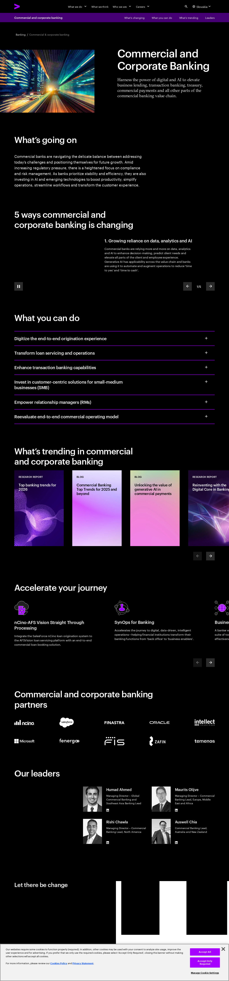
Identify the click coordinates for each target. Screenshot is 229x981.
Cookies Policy (58, 963)
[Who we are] (122, 6)
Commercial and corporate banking (38, 17)
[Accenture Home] (25, 6)
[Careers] (143, 6)
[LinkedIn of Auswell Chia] (176, 842)
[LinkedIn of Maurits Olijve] (176, 810)
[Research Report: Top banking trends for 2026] (39, 508)
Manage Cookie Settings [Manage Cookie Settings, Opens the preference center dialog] (205, 973)
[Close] (223, 949)
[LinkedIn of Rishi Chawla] (107, 842)
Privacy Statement (82, 963)
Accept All (205, 952)
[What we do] (78, 6)
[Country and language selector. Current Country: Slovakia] (202, 6)
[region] (114, 962)
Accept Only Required (205, 962)
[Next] (210, 556)
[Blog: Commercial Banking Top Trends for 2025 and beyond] (97, 508)
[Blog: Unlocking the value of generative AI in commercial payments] (155, 508)
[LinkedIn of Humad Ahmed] (107, 810)
